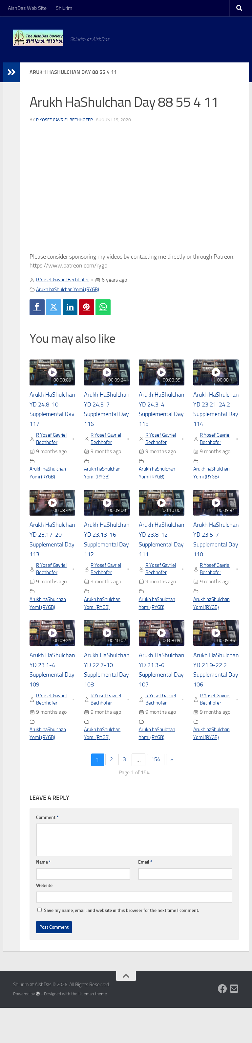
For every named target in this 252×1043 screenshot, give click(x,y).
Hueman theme (92, 1029)
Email (145, 897)
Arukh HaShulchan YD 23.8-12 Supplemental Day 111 (160, 557)
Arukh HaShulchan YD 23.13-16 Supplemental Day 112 (105, 557)
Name (43, 897)
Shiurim (64, 8)
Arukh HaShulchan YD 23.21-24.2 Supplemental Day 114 (214, 415)
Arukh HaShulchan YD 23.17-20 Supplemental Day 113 (51, 557)
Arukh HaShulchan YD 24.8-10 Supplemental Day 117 (51, 415)
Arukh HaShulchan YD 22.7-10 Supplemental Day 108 (105, 698)
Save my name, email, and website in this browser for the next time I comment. (121, 945)
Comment (47, 852)
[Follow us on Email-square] (234, 1024)
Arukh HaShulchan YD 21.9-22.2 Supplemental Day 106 (214, 698)
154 (156, 795)
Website (44, 920)
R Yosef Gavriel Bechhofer (66, 120)
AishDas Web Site (27, 8)
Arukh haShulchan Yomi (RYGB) (71, 289)
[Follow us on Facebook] (222, 1024)
